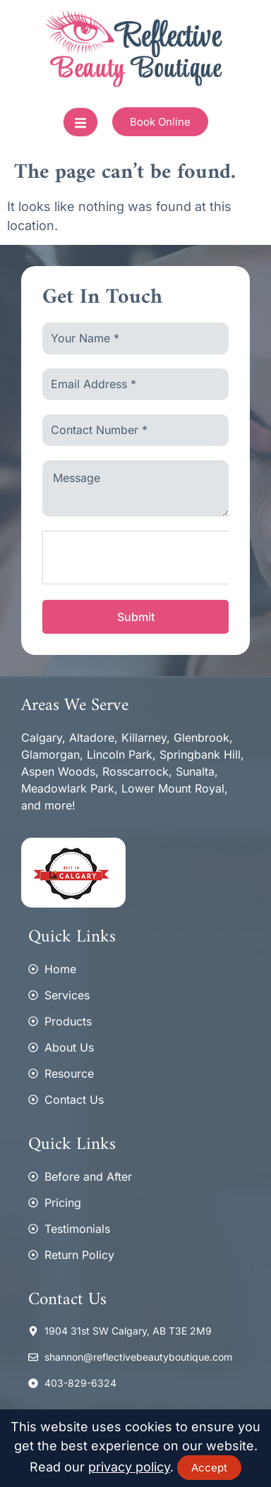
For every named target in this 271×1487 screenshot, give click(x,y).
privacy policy (129, 1466)
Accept (209, 1467)
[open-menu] (80, 122)
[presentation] (149, 558)
